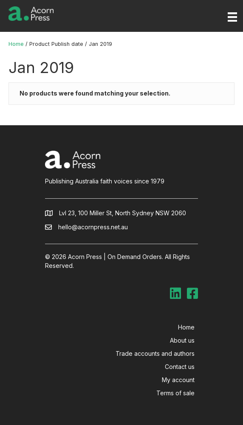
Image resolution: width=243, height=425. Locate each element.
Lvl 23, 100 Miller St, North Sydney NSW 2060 (122, 213)
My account (178, 379)
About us (182, 340)
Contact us (180, 366)
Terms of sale (175, 393)
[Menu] (232, 17)
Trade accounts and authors (155, 353)
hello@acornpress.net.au (93, 227)
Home (16, 44)
